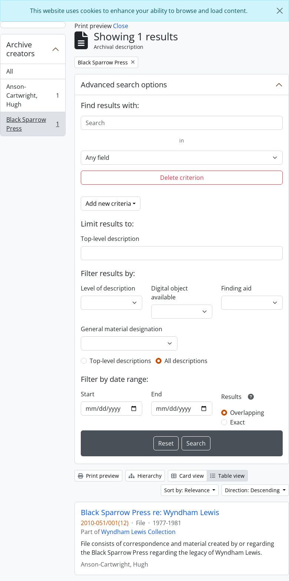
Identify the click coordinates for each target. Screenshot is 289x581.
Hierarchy (145, 475)
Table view (227, 475)
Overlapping (247, 413)
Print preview (98, 475)
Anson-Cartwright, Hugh (32, 95)
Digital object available (169, 292)
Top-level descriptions (120, 361)
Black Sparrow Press (32, 123)
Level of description (108, 288)
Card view (187, 475)
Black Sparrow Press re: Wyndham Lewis (150, 512)
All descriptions (186, 361)
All (9, 71)
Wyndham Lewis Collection (138, 532)
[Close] (280, 10)
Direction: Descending (253, 490)
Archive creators (20, 49)
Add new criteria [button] (108, 203)
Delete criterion (182, 178)
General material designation (121, 329)
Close (120, 26)
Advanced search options (124, 85)
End (156, 394)
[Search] (182, 123)
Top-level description (110, 239)
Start (87, 394)
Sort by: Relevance (187, 490)
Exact (237, 422)
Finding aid (236, 288)
